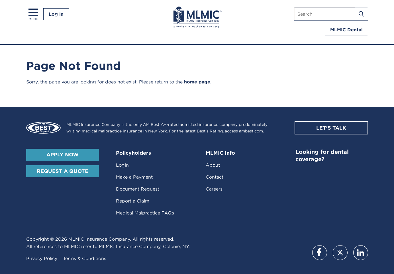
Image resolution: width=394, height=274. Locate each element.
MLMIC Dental (346, 29)
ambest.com (251, 131)
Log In (56, 14)
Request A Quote (62, 171)
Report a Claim (132, 201)
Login (122, 165)
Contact (214, 177)
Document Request (137, 189)
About (213, 165)
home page (197, 82)
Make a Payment (134, 177)
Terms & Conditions (84, 258)
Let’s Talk (331, 128)
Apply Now (62, 155)
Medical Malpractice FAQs (145, 213)
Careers (214, 189)
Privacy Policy (41, 258)
